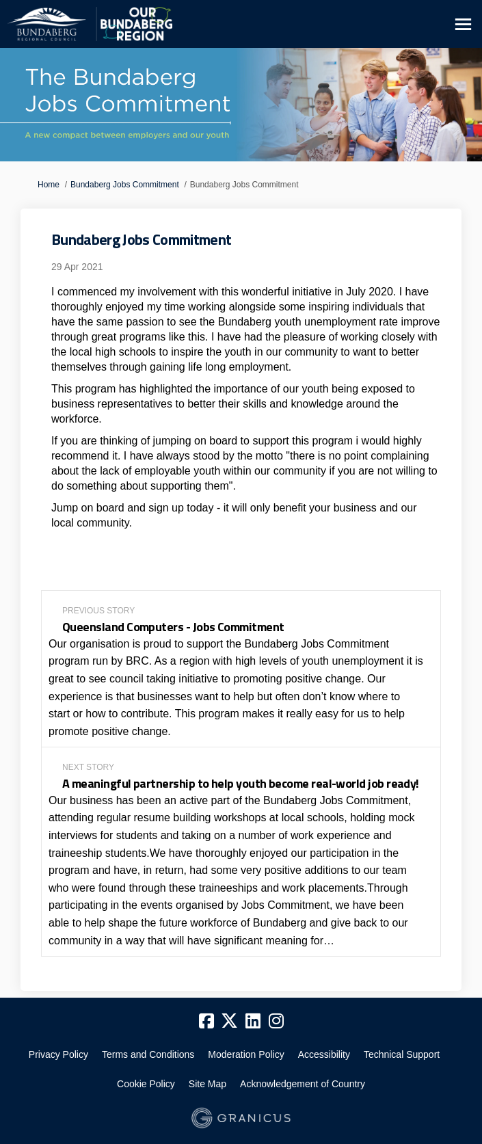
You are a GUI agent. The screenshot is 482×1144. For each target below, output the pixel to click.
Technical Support (402, 1054)
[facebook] (206, 1021)
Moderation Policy (246, 1054)
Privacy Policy (58, 1054)
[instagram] (276, 1021)
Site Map (207, 1083)
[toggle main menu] (463, 24)
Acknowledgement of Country (302, 1083)
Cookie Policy (146, 1083)
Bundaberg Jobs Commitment (124, 184)
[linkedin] (253, 1021)
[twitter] (230, 1021)
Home (48, 184)
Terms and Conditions (148, 1054)
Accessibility (324, 1054)
